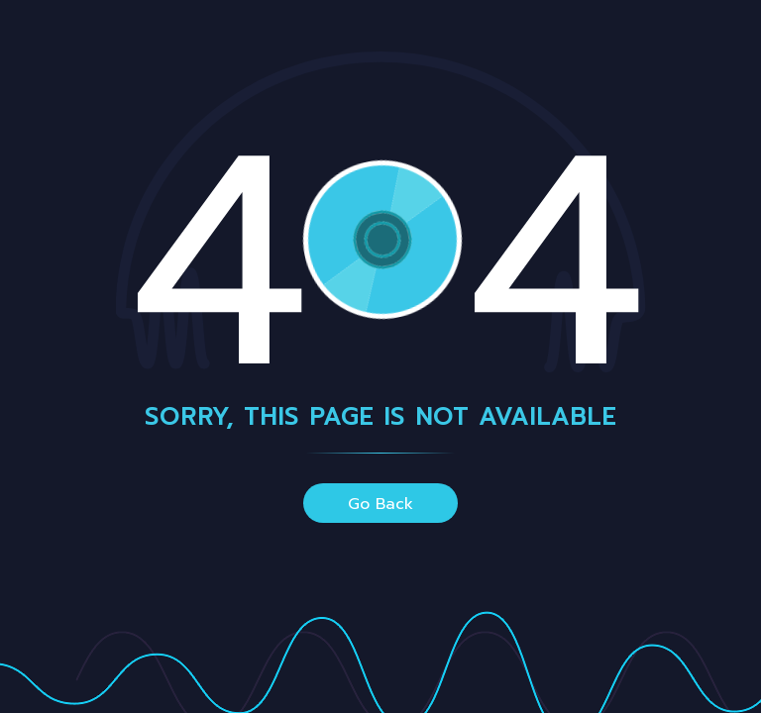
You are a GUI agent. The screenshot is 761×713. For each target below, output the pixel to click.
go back (380, 504)
